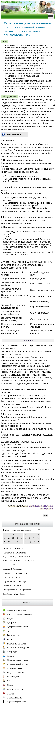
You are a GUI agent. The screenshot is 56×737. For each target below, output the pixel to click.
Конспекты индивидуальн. (18, 647)
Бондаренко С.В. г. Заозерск (15, 573)
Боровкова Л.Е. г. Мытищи (14, 581)
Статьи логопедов (14, 697)
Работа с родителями (16, 681)
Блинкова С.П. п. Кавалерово (15, 565)
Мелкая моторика (14, 668)
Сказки (10, 685)
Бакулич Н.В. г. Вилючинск (14, 552)
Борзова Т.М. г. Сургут (12, 577)
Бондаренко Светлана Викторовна (41, 507)
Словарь (10, 693)
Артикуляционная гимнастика (20, 614)
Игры (9, 639)
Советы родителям (15, 689)
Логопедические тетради (17, 660)
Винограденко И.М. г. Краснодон (17, 590)
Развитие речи (13, 676)
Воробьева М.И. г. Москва (14, 594)
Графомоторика (13, 635)
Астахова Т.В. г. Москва (13, 548)
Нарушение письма (15, 672)
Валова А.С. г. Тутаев (12, 585)
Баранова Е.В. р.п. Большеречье (16, 556)
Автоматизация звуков (16, 610)
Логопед (10, 656)
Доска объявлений (15, 631)
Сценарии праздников (16, 701)
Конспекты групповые (16, 643)
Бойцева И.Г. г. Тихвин (12, 569)
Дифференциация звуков (17, 627)
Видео (10, 618)
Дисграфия (12, 622)
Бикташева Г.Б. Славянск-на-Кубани (18, 560)
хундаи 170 (28, 340)
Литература (12, 651)
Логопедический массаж (17, 664)
